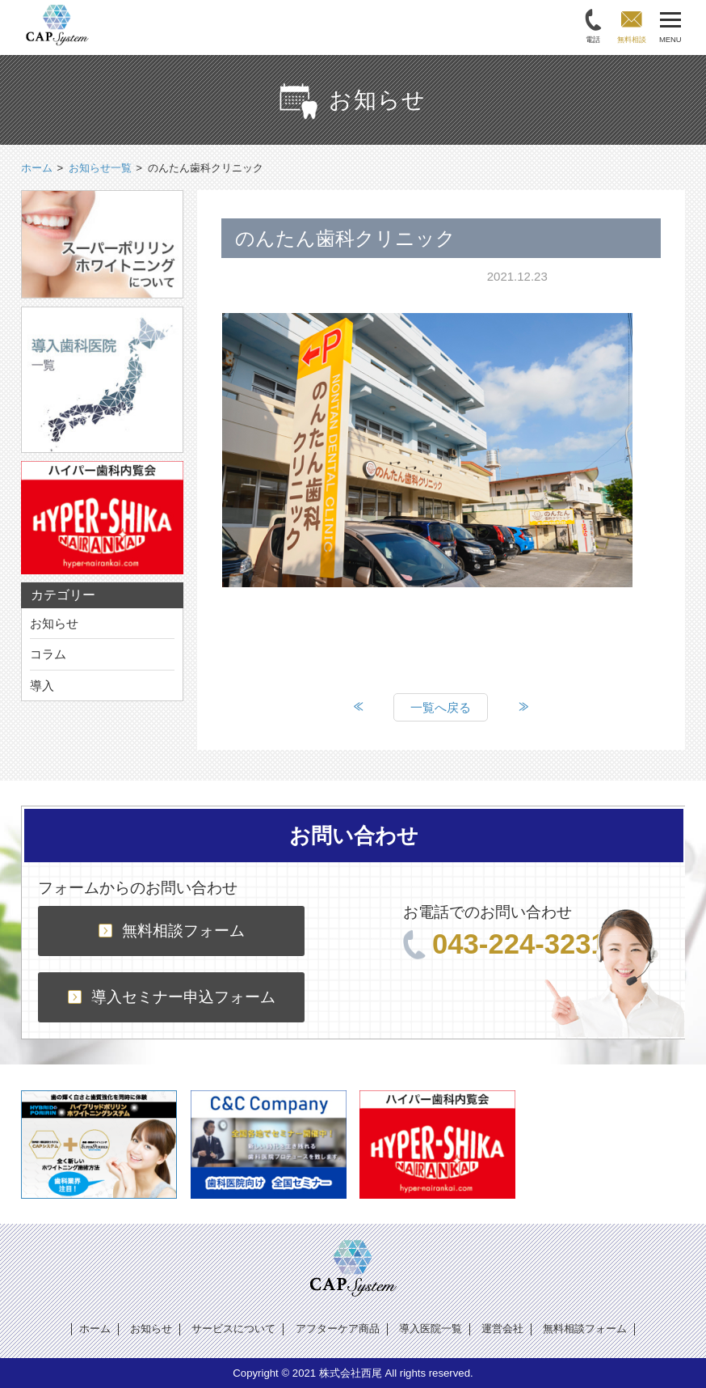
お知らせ (54, 623)
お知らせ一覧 (100, 168)
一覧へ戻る (440, 707)
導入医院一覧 (430, 1328)
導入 (42, 685)
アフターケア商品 (338, 1328)
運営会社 (502, 1328)
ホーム (95, 1328)
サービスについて (233, 1328)
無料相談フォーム (172, 930)
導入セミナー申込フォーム (171, 996)
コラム (48, 654)
